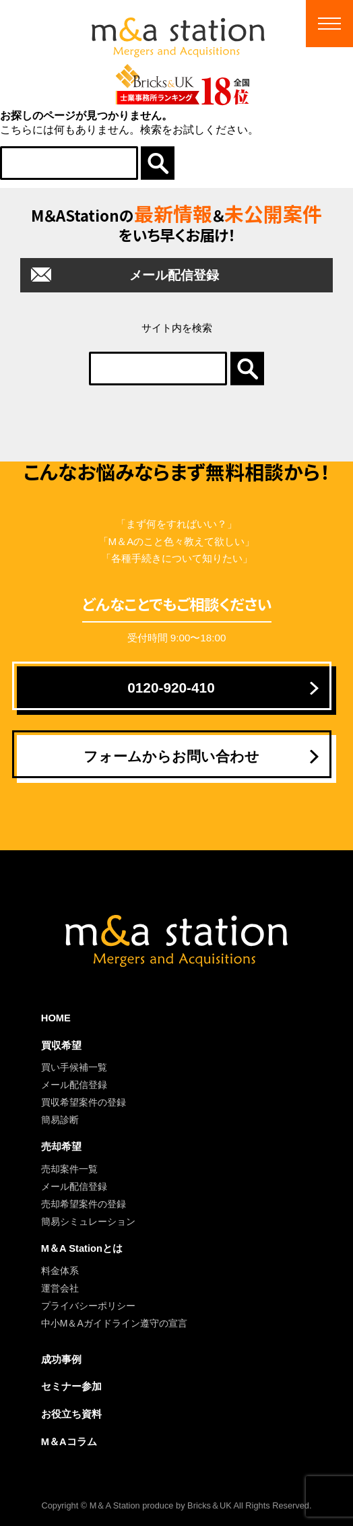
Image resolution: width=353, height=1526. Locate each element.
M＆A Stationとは (82, 1248)
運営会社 (60, 1288)
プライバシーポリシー (88, 1305)
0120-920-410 (171, 687)
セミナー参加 (71, 1386)
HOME (56, 1018)
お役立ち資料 (71, 1414)
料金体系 (60, 1270)
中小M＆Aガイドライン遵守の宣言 (114, 1323)
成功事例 (61, 1359)
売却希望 (61, 1146)
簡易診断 (60, 1119)
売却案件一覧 (69, 1169)
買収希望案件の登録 (83, 1102)
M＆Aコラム (69, 1441)
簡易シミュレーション (88, 1221)
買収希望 (61, 1045)
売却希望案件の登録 (83, 1204)
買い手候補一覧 (74, 1067)
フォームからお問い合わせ (171, 756)
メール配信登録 (174, 275)
